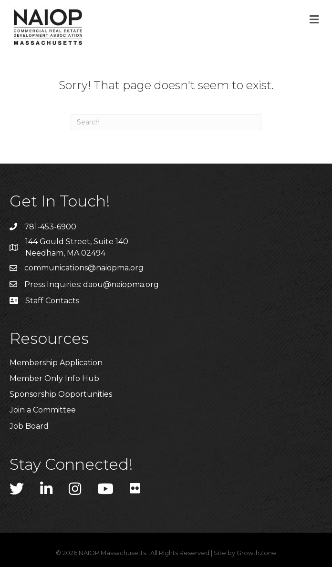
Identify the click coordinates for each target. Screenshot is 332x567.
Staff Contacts (52, 300)
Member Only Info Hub (54, 378)
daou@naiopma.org (121, 284)
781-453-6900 (50, 226)
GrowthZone (256, 553)
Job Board (29, 426)
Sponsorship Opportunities (61, 394)
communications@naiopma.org (84, 267)
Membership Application (56, 362)
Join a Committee (43, 409)
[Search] (166, 122)
